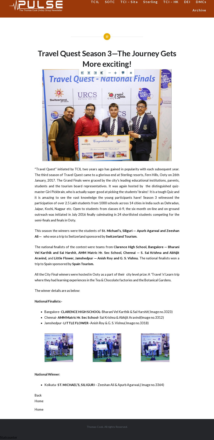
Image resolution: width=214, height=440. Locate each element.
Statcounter (8, 437)
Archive (199, 10)
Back (38, 395)
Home (39, 401)
